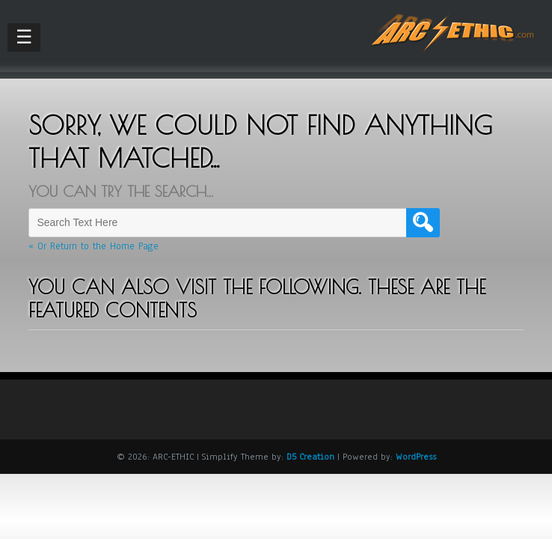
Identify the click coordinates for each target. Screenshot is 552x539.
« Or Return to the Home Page (93, 246)
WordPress (416, 457)
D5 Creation (310, 457)
